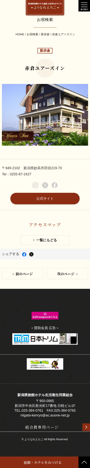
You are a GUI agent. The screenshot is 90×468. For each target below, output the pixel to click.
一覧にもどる (46, 240)
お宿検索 (32, 34)
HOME (20, 34)
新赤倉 (45, 34)
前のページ (24, 273)
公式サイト (45, 198)
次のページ (65, 273)
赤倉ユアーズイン (63, 34)
